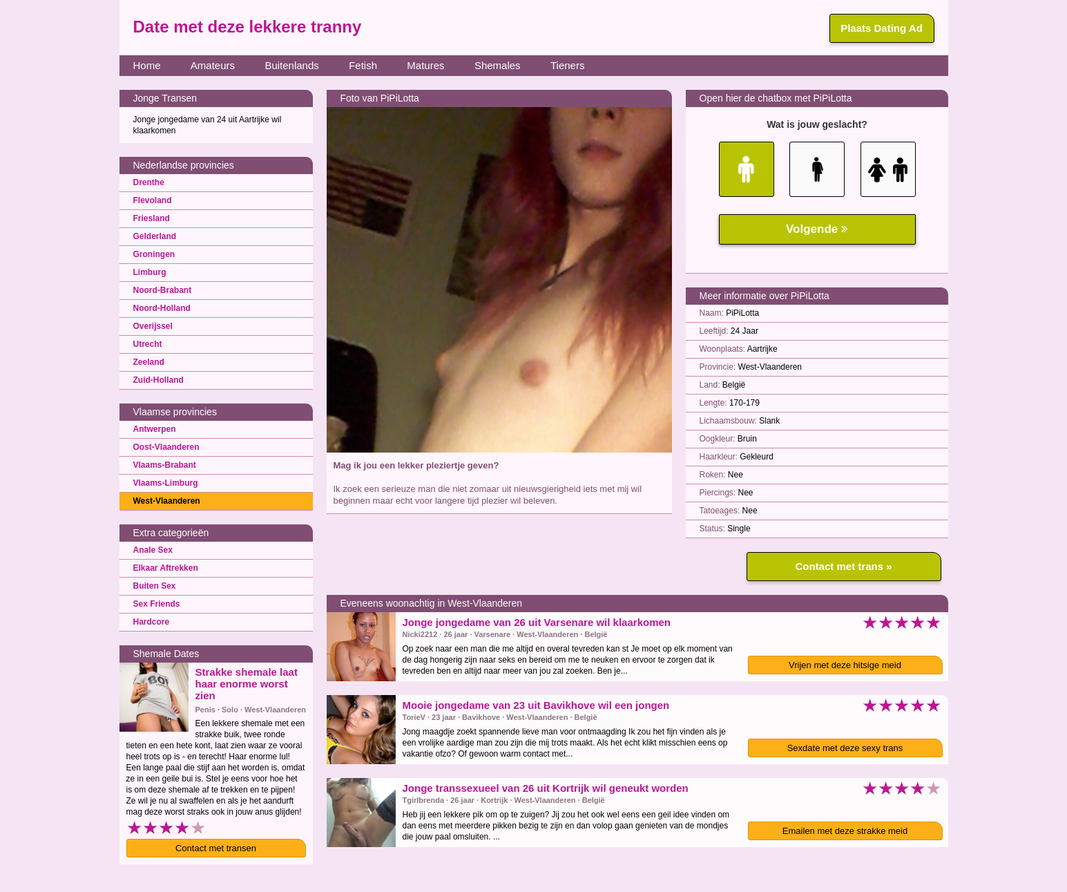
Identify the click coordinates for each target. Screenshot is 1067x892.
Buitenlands (291, 65)
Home (147, 65)
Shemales (497, 65)
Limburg (149, 272)
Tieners (567, 65)
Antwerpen (154, 429)
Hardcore (151, 622)
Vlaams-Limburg (165, 483)
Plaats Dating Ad (881, 28)
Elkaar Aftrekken (165, 568)
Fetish (363, 65)
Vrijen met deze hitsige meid (845, 665)
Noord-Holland (162, 308)
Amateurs (213, 65)
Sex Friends (156, 604)
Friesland (151, 218)
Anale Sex (153, 550)
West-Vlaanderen (166, 501)
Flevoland (152, 200)
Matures (425, 65)
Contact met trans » (843, 566)
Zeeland (148, 362)
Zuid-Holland (158, 380)
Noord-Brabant (162, 290)
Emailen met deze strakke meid (844, 831)
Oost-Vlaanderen (166, 447)
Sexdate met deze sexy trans (845, 748)
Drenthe (148, 182)
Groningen (154, 254)
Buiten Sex (154, 586)
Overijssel (153, 326)
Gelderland (155, 236)
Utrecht (147, 344)
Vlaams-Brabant (164, 465)
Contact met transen (215, 848)
